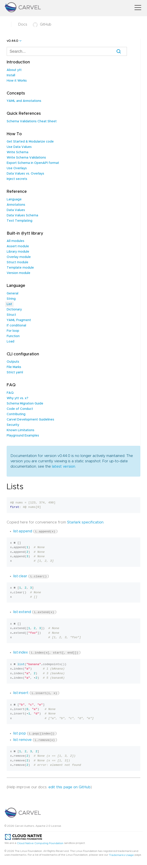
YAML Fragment (19, 320)
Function (13, 336)
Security (13, 424)
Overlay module (19, 257)
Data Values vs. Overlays (25, 173)
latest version (63, 466)
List (9, 304)
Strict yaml (15, 372)
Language (14, 199)
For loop (13, 330)
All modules (15, 241)
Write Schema (17, 152)
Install (11, 75)
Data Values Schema (22, 215)
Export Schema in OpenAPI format (33, 163)
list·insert (21, 692)
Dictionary (14, 309)
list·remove (22, 739)
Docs (22, 24)
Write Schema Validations (26, 157)
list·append (22, 531)
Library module (18, 251)
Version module (18, 273)
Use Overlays (17, 168)
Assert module (18, 246)
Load (10, 341)
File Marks (14, 367)
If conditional (16, 325)
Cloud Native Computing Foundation (40, 842)
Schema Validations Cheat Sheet (32, 121)
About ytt (14, 70)
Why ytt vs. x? (17, 398)
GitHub (42, 24)
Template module (20, 267)
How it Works (17, 80)
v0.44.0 (12, 40)
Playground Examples (23, 435)
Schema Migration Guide (25, 403)
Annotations (16, 204)
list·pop (19, 733)
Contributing (16, 414)
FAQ (10, 392)
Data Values (16, 210)
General (12, 293)
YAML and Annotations (24, 101)
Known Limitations (20, 430)
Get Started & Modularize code (30, 141)
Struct (11, 314)
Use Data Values (19, 147)
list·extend (22, 612)
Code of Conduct (20, 408)
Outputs (13, 361)
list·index (20, 652)
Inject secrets (17, 179)
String (11, 298)
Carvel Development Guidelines (30, 419)
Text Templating (19, 220)
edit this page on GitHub (69, 786)
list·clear (20, 576)
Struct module (17, 262)
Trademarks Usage (121, 854)
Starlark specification (85, 522)
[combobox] (67, 51)
